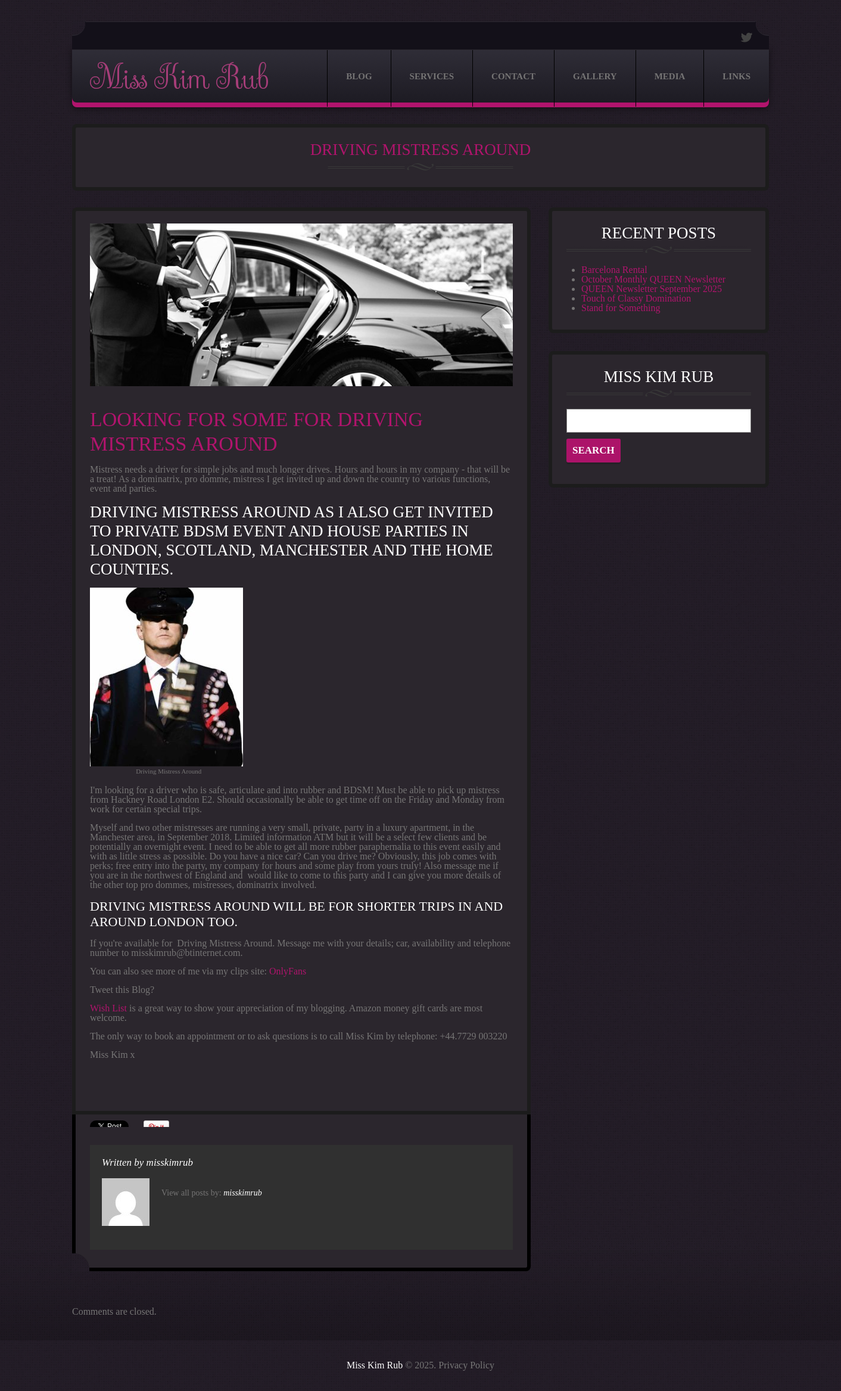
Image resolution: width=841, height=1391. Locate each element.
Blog (359, 76)
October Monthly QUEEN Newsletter (653, 279)
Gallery (595, 76)
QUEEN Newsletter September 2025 (651, 289)
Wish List (108, 1008)
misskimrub (170, 1162)
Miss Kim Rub (178, 78)
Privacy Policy (466, 1365)
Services (432, 76)
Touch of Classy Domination (636, 298)
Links (736, 76)
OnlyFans (287, 971)
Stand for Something (620, 308)
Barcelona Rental (614, 270)
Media (670, 76)
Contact (513, 76)
